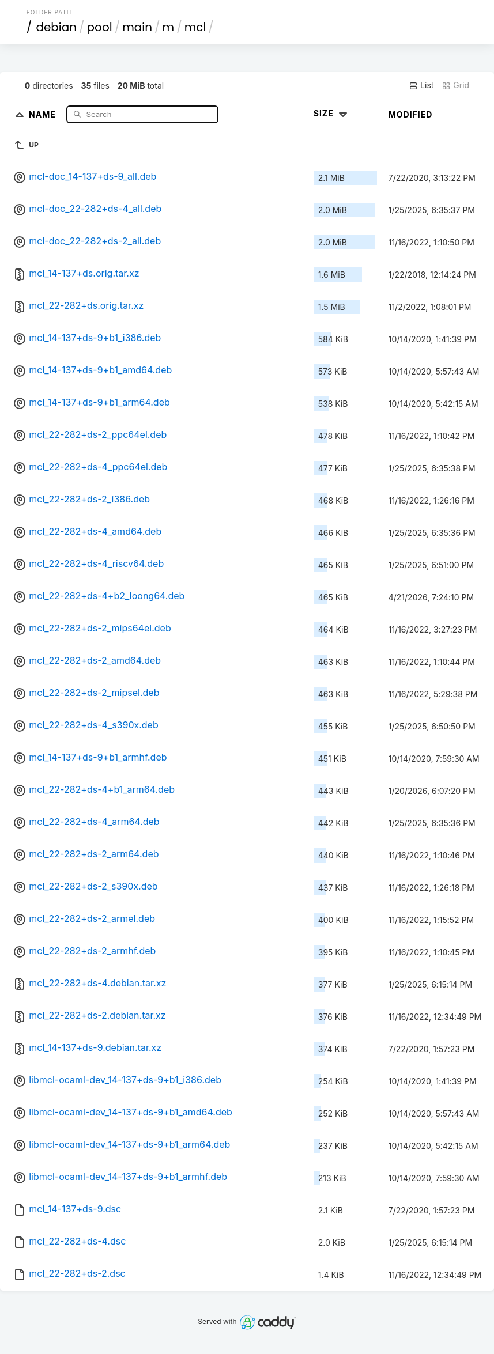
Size (332, 113)
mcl (195, 27)
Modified (411, 114)
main (137, 27)
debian (56, 27)
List (421, 85)
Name (43, 114)
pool (99, 27)
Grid (455, 85)
